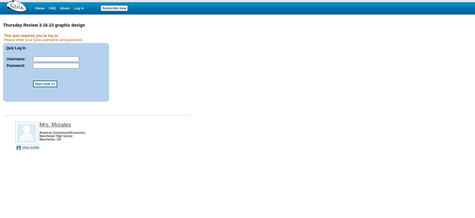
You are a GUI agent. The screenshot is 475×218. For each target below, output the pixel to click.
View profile (30, 147)
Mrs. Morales (55, 125)
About (65, 8)
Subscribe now (114, 8)
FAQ (52, 8)
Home (40, 8)
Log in (79, 8)
